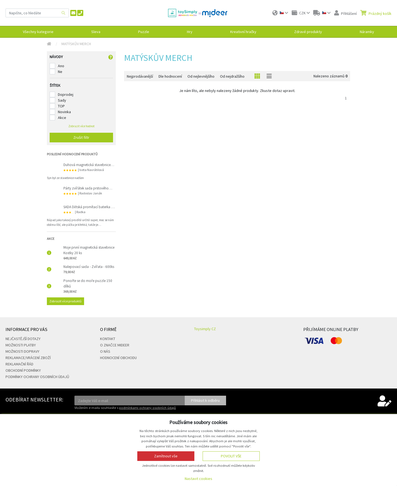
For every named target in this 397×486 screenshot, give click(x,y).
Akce (62, 117)
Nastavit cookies (198, 478)
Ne (60, 71)
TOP (61, 106)
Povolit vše (231, 456)
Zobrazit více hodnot (81, 126)
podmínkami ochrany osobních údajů (147, 408)
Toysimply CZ (205, 328)
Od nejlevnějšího (200, 76)
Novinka (64, 111)
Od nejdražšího (232, 76)
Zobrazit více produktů (65, 301)
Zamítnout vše (166, 456)
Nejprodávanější (140, 76)
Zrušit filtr (81, 137)
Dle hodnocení (170, 76)
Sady (62, 100)
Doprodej (65, 94)
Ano (61, 65)
